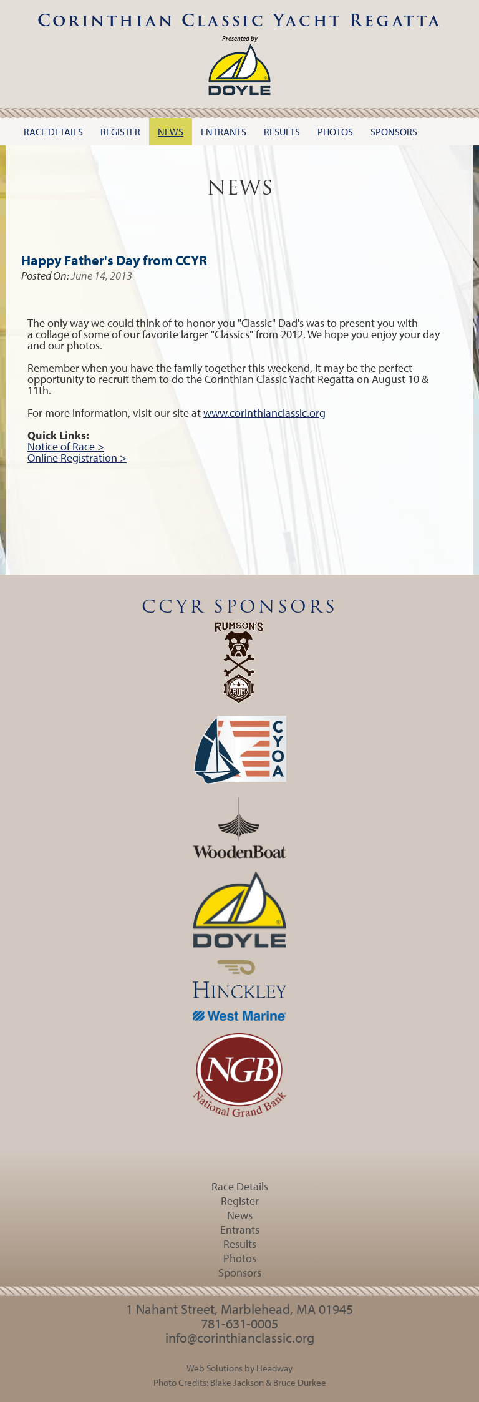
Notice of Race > (65, 446)
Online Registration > (77, 457)
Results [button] (282, 131)
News (240, 1215)
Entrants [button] (223, 131)
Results (239, 1244)
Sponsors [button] (393, 131)
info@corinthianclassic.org (239, 1337)
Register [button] (120, 131)
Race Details (239, 1186)
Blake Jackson (237, 1382)
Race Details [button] (53, 131)
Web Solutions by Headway (239, 1367)
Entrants (239, 1229)
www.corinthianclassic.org (264, 413)
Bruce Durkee (299, 1382)
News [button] (170, 131)
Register (240, 1201)
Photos (239, 1258)
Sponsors (239, 1272)
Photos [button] (335, 131)
